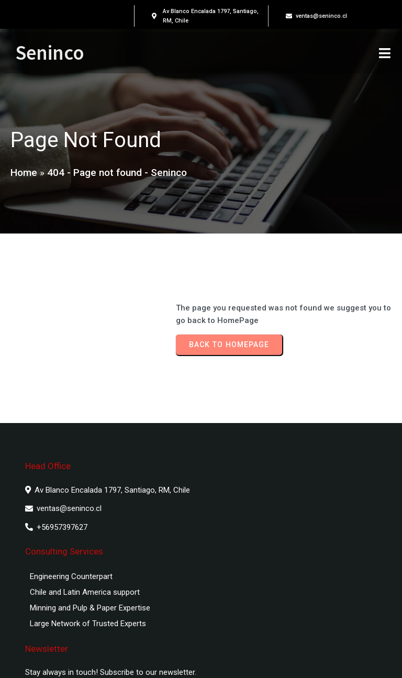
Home (23, 175)
